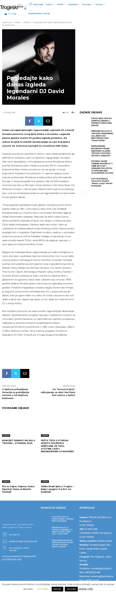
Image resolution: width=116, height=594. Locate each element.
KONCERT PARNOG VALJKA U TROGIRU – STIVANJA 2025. (18, 442)
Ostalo (17, 22)
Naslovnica (6, 22)
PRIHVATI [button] (57, 589)
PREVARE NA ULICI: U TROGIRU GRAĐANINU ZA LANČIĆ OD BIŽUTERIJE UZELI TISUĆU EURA (102, 135)
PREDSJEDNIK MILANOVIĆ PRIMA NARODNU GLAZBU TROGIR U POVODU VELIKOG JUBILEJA (101, 151)
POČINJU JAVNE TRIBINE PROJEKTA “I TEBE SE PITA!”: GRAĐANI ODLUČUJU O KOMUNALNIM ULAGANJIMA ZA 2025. (102, 167)
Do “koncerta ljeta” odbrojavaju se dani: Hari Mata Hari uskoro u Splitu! (58, 392)
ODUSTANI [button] (71, 589)
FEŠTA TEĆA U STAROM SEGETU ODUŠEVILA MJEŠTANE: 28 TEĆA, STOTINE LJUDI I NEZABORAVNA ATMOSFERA (57, 446)
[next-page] (86, 193)
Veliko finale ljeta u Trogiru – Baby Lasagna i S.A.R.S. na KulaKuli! (57, 489)
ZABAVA (26, 22)
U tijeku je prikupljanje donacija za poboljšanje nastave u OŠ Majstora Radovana (15, 394)
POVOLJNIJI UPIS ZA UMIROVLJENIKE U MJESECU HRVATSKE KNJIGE (101, 122)
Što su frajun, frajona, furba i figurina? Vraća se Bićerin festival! (18, 489)
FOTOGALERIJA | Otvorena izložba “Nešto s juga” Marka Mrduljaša (101, 182)
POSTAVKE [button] (42, 589)
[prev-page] (81, 193)
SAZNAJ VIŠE (86, 589)
